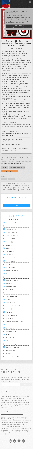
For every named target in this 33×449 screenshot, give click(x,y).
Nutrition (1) (9, 299)
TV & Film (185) (10, 337)
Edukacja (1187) (10, 238)
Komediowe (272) (10, 258)
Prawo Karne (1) (10, 302)
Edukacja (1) (9, 242)
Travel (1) (8, 334)
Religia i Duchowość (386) (13, 305)
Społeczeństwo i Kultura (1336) (14, 321)
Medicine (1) (9, 273)
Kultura (4, 179)
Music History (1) (10, 283)
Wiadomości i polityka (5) (13, 347)
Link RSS (4, 167)
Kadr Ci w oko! (9, 159)
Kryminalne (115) (10, 261)
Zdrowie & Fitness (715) (12, 356)
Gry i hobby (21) (10, 251)
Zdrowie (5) (9, 353)
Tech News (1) (10, 328)
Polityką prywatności (13, 17)
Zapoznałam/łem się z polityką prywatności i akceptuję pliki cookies (19, 26)
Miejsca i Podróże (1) (12, 280)
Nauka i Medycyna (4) (12, 296)
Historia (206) (9, 254)
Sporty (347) (9, 318)
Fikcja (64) (9, 245)
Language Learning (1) (12, 270)
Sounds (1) (9, 312)
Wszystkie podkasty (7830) (10, 219)
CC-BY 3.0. (16, 406)
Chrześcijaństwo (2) (11, 232)
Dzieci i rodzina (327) (12, 235)
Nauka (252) (9, 293)
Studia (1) (8, 325)
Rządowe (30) (9, 309)
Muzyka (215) (9, 289)
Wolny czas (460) (11, 350)
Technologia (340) (11, 331)
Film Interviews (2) (11, 248)
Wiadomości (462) (11, 344)
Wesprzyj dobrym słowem (9, 171)
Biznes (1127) (9, 226)
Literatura (11, 179)
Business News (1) (11, 229)
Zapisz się (26, 384)
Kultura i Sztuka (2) (11, 267)
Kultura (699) (9, 264)
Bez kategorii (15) (11, 222)
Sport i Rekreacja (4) (11, 315)
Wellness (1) (9, 340)
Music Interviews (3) (11, 286)
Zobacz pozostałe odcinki (17, 167)
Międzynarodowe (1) (11, 277)
